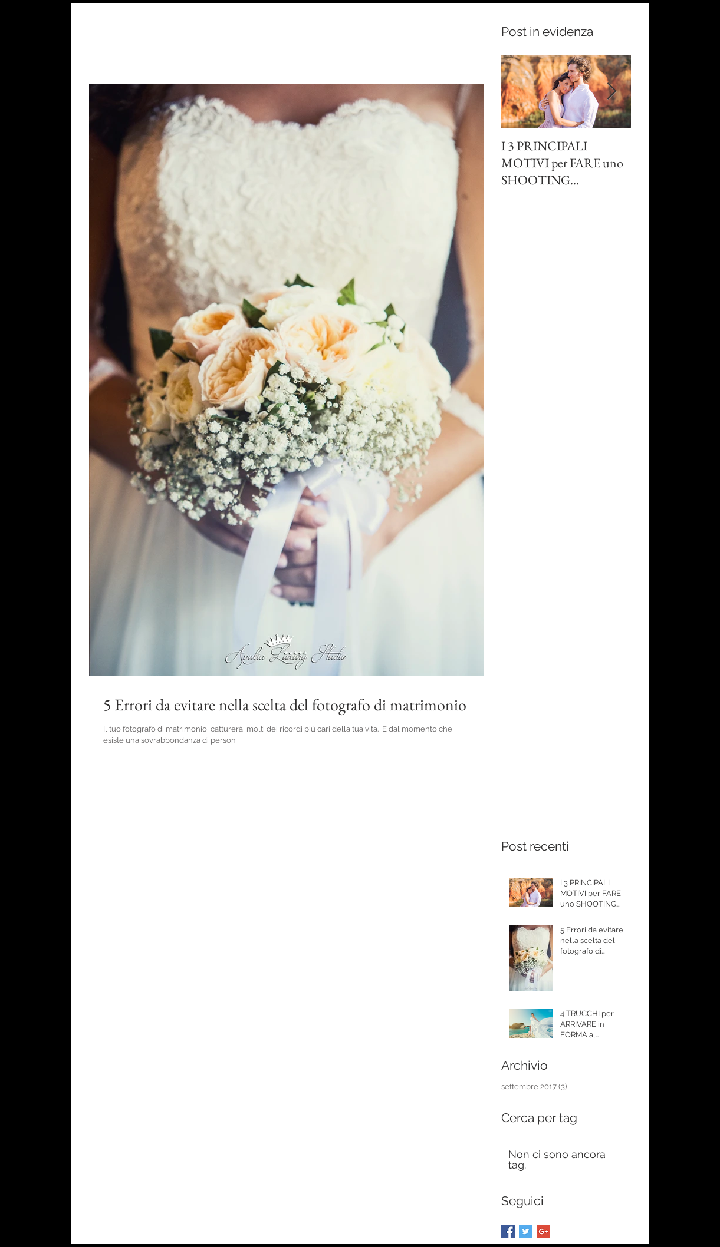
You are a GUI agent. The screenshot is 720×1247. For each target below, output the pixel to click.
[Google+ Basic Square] (543, 1231)
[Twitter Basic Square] (525, 1231)
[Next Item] (612, 92)
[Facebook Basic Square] (508, 1231)
